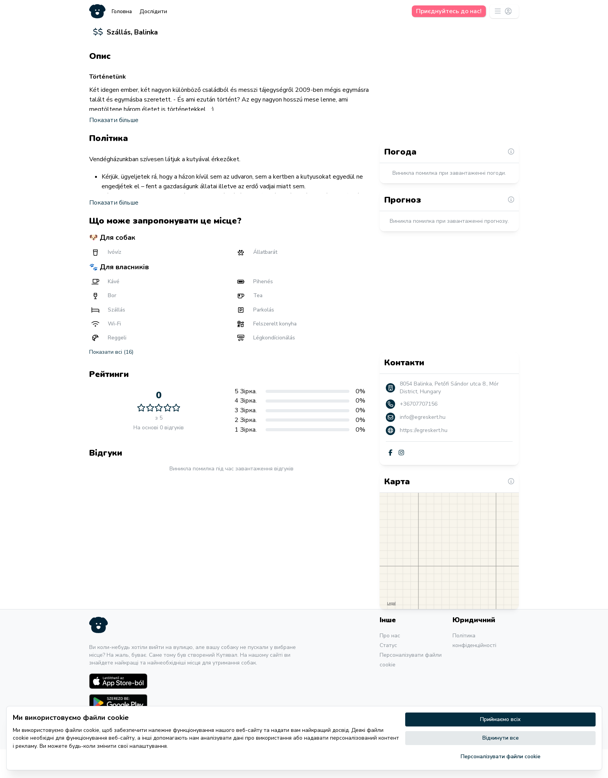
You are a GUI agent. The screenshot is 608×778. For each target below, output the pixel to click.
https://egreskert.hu (423, 459)
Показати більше (113, 147)
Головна (122, 11)
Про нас (390, 664)
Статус (388, 674)
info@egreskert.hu (423, 445)
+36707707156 (418, 432)
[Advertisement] (231, 568)
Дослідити (153, 11)
